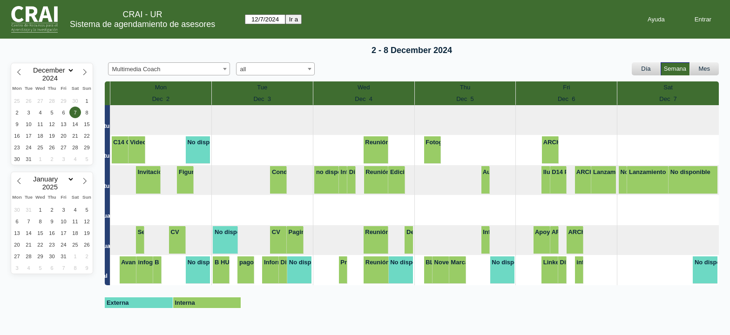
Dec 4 (363, 98)
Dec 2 (161, 98)
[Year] (52, 78)
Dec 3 (262, 98)
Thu (465, 87)
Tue (262, 87)
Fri (566, 87)
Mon (161, 87)
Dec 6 (566, 98)
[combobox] (169, 68)
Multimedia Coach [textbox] (136, 69)
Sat (668, 87)
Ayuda (656, 19)
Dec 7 (668, 98)
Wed (364, 87)
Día (645, 68)
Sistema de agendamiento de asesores (142, 24)
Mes (704, 68)
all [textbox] (243, 69)
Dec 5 (465, 98)
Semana (675, 68)
